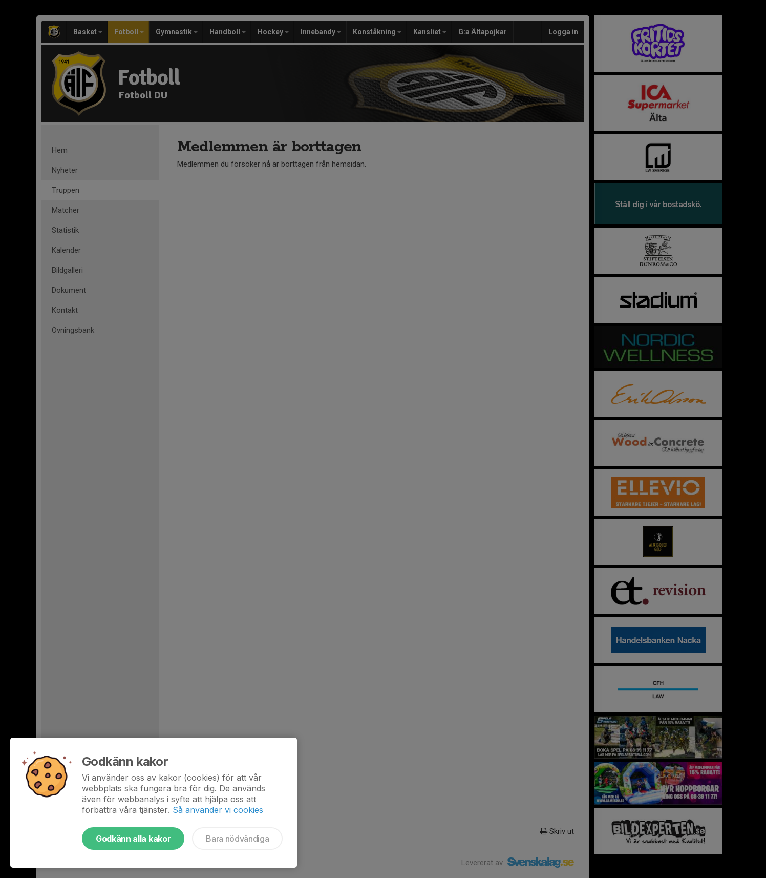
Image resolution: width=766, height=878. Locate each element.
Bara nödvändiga (237, 838)
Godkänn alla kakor (133, 838)
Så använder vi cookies (218, 810)
